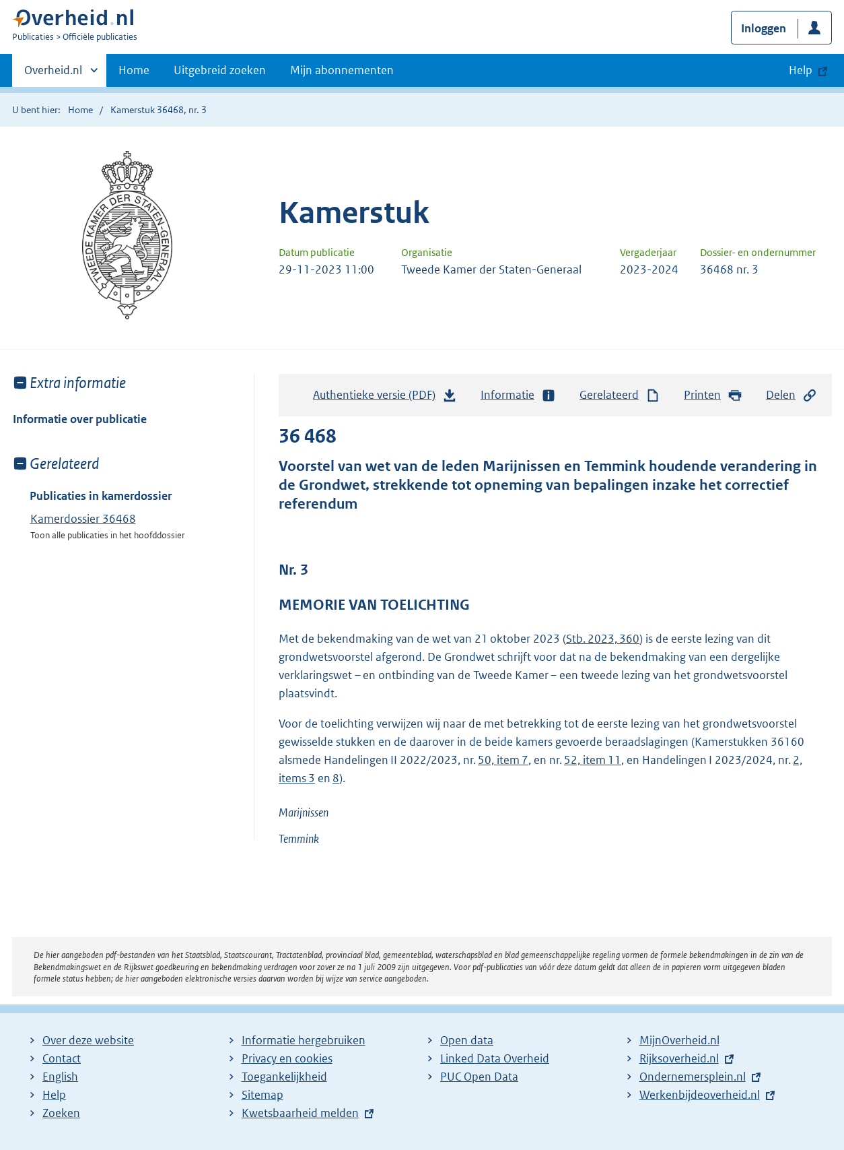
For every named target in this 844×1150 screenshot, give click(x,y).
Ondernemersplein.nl (692, 1076)
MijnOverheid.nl (679, 1040)
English (60, 1076)
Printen (713, 395)
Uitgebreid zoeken (220, 70)
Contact (61, 1058)
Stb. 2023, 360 (602, 638)
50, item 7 (503, 760)
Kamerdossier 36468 (83, 518)
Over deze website (88, 1040)
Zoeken (61, 1113)
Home (133, 70)
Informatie (518, 395)
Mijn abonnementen (342, 70)
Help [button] (800, 70)
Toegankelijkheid (284, 1076)
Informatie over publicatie (80, 419)
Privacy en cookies (287, 1058)
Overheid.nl (53, 74)
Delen (791, 395)
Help (54, 1094)
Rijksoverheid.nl (679, 1058)
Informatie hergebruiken (303, 1040)
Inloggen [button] (763, 28)
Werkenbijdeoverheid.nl (699, 1094)
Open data (466, 1040)
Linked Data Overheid (494, 1058)
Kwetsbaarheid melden (300, 1113)
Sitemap (262, 1094)
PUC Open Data (479, 1076)
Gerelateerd (619, 395)
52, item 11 (592, 760)
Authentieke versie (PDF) (385, 398)
